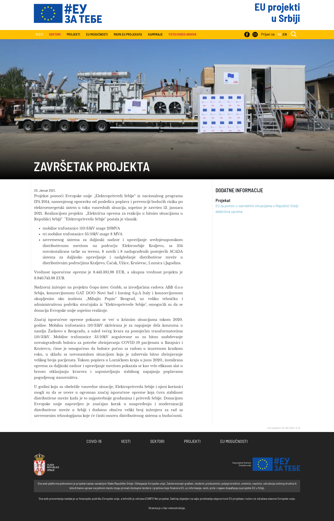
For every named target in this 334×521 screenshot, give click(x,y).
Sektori (157, 441)
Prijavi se (268, 34)
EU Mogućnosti (97, 34)
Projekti (73, 34)
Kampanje (155, 34)
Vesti (39, 34)
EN (285, 34)
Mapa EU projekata (128, 34)
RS (280, 34)
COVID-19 (93, 441)
